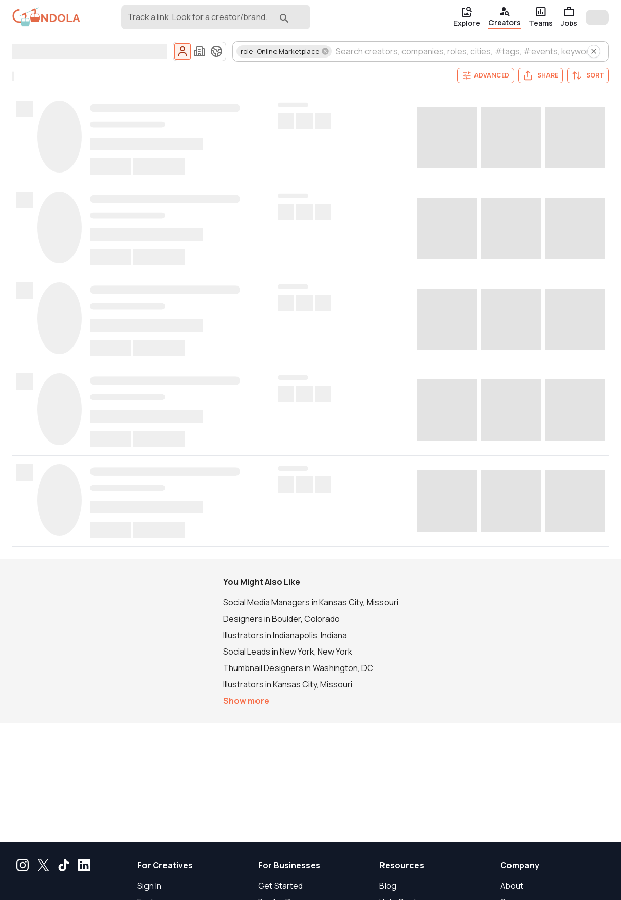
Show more (246, 700)
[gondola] (46, 17)
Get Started (280, 885)
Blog (387, 885)
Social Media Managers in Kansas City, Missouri (310, 602)
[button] (284, 51)
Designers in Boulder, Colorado (281, 618)
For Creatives (165, 865)
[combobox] (199, 21)
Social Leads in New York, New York (287, 651)
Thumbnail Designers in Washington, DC (298, 668)
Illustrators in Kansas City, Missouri (287, 684)
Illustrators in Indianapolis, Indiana (285, 635)
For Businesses (289, 865)
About (511, 885)
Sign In (149, 885)
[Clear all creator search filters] (593, 51)
